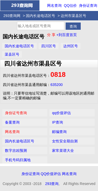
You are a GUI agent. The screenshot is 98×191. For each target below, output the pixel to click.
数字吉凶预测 (16, 150)
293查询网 (11, 16)
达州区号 (70, 46)
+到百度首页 (66, 35)
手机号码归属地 (18, 160)
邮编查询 (59, 132)
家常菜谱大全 (63, 150)
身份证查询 (88, 5)
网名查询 (54, 5)
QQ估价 (70, 5)
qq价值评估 (61, 113)
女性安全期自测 (65, 141)
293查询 (52, 184)
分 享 (51, 35)
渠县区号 (12, 54)
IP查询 (57, 122)
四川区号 (48, 46)
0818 (58, 74)
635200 (56, 85)
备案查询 (12, 122)
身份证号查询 (16, 113)
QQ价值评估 (51, 174)
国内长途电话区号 (40, 16)
